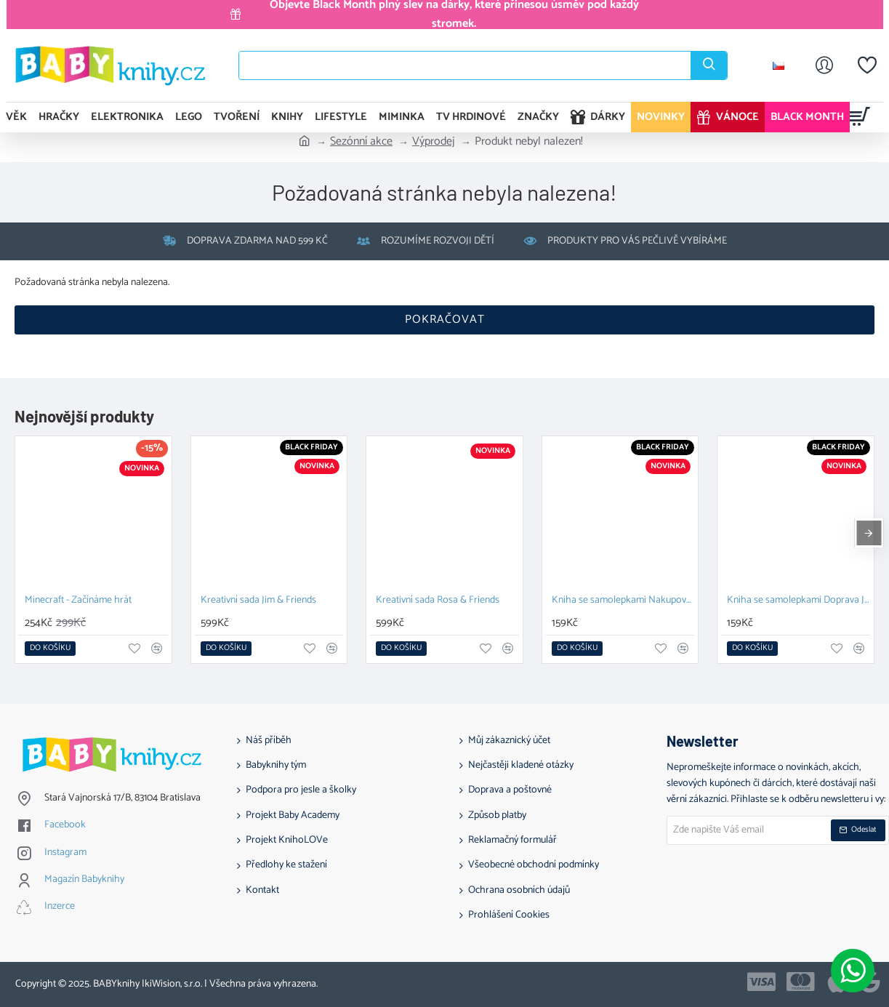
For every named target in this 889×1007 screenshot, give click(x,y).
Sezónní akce (361, 141)
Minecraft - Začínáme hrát (78, 601)
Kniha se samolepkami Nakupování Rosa (623, 601)
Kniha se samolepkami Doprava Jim (798, 601)
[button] (50, 648)
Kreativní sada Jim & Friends (258, 601)
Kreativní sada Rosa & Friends (437, 601)
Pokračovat (445, 319)
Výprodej (433, 141)
